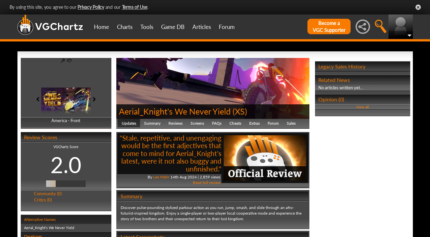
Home (101, 26)
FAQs (216, 123)
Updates (129, 123)
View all (362, 107)
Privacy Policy (90, 7)
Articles (201, 26)
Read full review (206, 182)
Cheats (235, 123)
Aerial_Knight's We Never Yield (175, 111)
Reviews (175, 123)
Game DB (173, 26)
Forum (227, 26)
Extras (254, 123)
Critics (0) (43, 199)
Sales (291, 123)
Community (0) (48, 193)
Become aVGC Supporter (329, 26)
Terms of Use (134, 7)
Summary (152, 123)
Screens (197, 123)
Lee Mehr (161, 176)
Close (418, 7)
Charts (124, 26)
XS (240, 111)
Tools (146, 26)
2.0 (65, 164)
